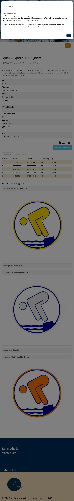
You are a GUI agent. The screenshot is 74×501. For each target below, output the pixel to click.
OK (69, 35)
